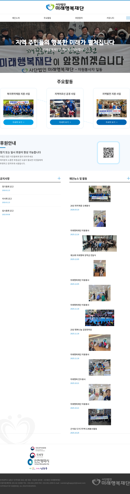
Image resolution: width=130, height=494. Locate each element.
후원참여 (79, 17)
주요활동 (47, 17)
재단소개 (16, 17)
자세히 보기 (17, 122)
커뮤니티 (110, 17)
